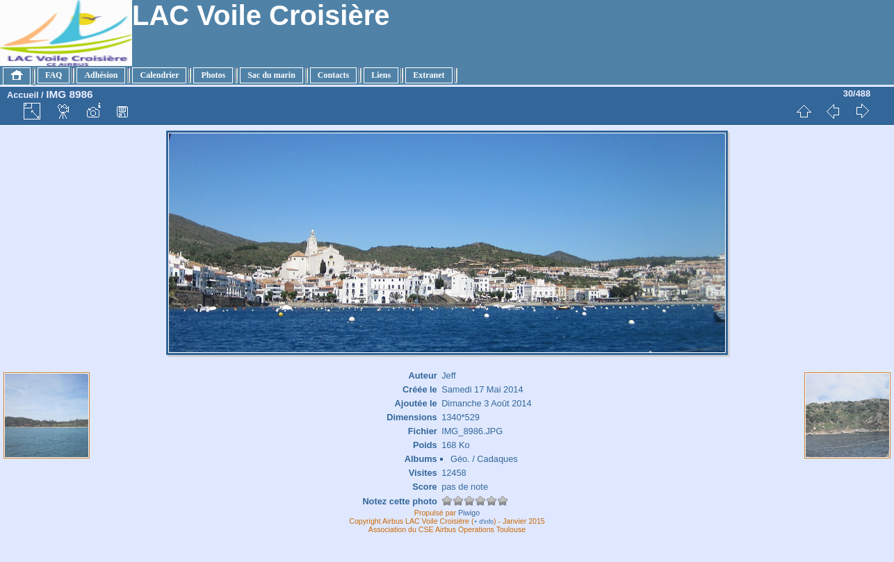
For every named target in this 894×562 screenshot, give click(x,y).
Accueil (23, 95)
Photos (213, 75)
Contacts (333, 75)
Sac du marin (271, 75)
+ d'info (484, 521)
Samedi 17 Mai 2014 (482, 389)
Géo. (460, 459)
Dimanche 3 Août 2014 (486, 403)
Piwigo (469, 513)
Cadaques (497, 459)
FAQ (53, 75)
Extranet (428, 75)
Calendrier (159, 75)
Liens (381, 75)
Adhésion (100, 75)
